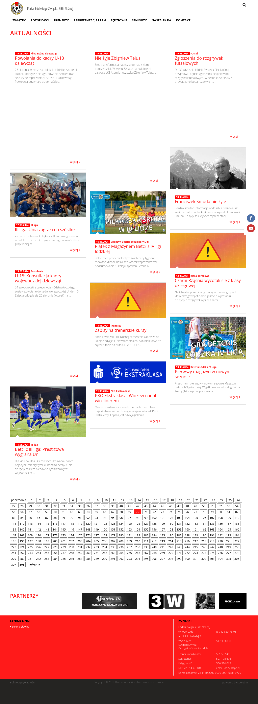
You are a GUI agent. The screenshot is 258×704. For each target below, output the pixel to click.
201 (63, 541)
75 (179, 512)
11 (114, 500)
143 (46, 529)
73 (162, 512)
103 (179, 518)
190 (203, 535)
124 (121, 523)
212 (154, 541)
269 (162, 553)
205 (96, 541)
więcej (74, 161)
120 (88, 523)
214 (170, 541)
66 (104, 512)
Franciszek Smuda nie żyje (200, 201)
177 (96, 535)
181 (129, 535)
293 (129, 559)
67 (112, 512)
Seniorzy (139, 20)
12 (122, 500)
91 (79, 518)
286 (71, 559)
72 (154, 512)
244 (187, 547)
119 (79, 523)
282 (38, 559)
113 (30, 523)
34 (71, 506)
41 (129, 506)
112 (22, 523)
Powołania (36, 345)
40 (121, 506)
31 (46, 506)
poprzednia (18, 500)
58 (38, 512)
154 (137, 529)
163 (212, 529)
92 (88, 518)
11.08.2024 (102, 391)
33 (63, 506)
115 (46, 523)
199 (46, 541)
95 (112, 518)
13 (130, 500)
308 (22, 564)
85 (30, 518)
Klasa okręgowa (199, 276)
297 (162, 559)
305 (228, 559)
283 (46, 559)
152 (121, 529)
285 (63, 559)
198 (38, 541)
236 (121, 547)
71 (146, 512)
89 (63, 518)
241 (162, 547)
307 (13, 564)
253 (30, 553)
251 (13, 553)
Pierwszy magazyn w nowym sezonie (203, 374)
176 (88, 535)
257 (63, 553)
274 (203, 553)
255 (46, 553)
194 (236, 535)
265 (129, 553)
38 (104, 506)
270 (170, 553)
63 (79, 512)
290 (104, 559)
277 (228, 553)
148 (88, 529)
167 (13, 535)
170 (38, 535)
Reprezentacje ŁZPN (90, 20)
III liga (34, 225)
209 (129, 541)
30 (38, 506)
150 (104, 529)
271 (179, 553)
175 (79, 535)
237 (129, 547)
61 (63, 512)
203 (79, 541)
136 (220, 523)
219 (212, 541)
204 (88, 541)
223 (13, 547)
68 (121, 512)
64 (88, 512)
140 (22, 529)
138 (236, 523)
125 (129, 523)
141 (30, 529)
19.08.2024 (22, 128)
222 (236, 541)
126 (137, 523)
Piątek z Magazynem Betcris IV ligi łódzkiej (128, 248)
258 (71, 553)
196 (22, 541)
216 (187, 541)
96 (121, 518)
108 (220, 518)
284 (55, 559)
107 (212, 518)
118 (71, 523)
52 (220, 506)
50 (203, 506)
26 (238, 500)
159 (179, 529)
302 (203, 559)
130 (170, 523)
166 (236, 529)
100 (154, 518)
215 (179, 541)
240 (154, 547)
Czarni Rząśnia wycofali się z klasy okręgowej (208, 283)
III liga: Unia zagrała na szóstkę (45, 229)
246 (203, 547)
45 (162, 506)
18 (172, 500)
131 (179, 523)
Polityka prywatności (22, 682)
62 (71, 512)
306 (236, 559)
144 (55, 529)
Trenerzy (61, 20)
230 (71, 547)
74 (170, 512)
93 (96, 518)
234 (104, 547)
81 (228, 512)
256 (55, 553)
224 (22, 547)
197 (30, 541)
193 (228, 535)
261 (96, 553)
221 (228, 541)
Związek (19, 20)
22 (205, 500)
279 (13, 559)
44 (154, 506)
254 (38, 553)
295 (146, 559)
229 (63, 547)
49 (195, 506)
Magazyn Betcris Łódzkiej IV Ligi (129, 241)
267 (146, 553)
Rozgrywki (40, 20)
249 (228, 547)
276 (220, 553)
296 (154, 559)
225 (30, 547)
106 (203, 518)
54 (236, 506)
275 (212, 553)
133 (195, 523)
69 (129, 512)
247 (212, 547)
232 (88, 547)
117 (63, 523)
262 (104, 553)
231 (79, 547)
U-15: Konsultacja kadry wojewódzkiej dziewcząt (38, 352)
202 (71, 541)
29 (30, 506)
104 (187, 518)
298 (170, 559)
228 (55, 547)
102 (170, 518)
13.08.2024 (182, 276)
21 (197, 500)
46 (170, 506)
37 (96, 506)
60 (55, 512)
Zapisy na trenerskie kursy (121, 330)
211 (146, 541)
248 (220, 547)
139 (13, 529)
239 (146, 547)
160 (187, 529)
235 (112, 547)
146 (71, 529)
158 (170, 529)
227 (46, 547)
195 (13, 541)
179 (112, 535)
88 (55, 518)
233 (96, 547)
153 (129, 529)
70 (137, 512)
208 (121, 541)
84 (22, 518)
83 (13, 518)
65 (96, 512)
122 (104, 523)
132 (187, 523)
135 (212, 523)
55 (13, 512)
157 (162, 529)
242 (170, 547)
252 (22, 553)
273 (195, 553)
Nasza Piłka (161, 20)
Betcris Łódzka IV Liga (203, 367)
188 (187, 535)
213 (162, 541)
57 (30, 512)
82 (236, 512)
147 (79, 529)
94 (104, 518)
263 (112, 553)
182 (137, 535)
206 (104, 541)
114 (38, 523)
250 (236, 547)
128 (154, 523)
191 (212, 535)
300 (187, 559)
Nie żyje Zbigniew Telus (117, 160)
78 (203, 512)
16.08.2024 (102, 241)
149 (96, 529)
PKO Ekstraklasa (120, 391)
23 (213, 500)
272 (187, 553)
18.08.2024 (182, 197)
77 (195, 512)
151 (112, 529)
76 (187, 512)
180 (121, 535)
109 (228, 518)
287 (79, 559)
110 (236, 518)
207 (112, 541)
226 (38, 547)
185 (162, 535)
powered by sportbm (235, 682)
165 (228, 529)
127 (146, 523)
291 (112, 559)
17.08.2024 (22, 225)
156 (154, 529)
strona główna (20, 626)
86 (38, 518)
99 (146, 518)
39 (112, 506)
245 (195, 547)
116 (55, 523)
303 (212, 559)
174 (71, 535)
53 (228, 506)
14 (139, 500)
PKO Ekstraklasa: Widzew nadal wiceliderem (125, 398)
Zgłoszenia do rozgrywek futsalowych (199, 109)
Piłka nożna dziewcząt (43, 128)
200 (55, 541)
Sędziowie (119, 20)
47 (179, 506)
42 (137, 506)
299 (179, 559)
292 (121, 559)
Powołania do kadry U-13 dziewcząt (39, 135)
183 (146, 535)
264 (121, 553)
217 (195, 541)
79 (212, 512)
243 (179, 547)
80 (220, 512)
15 (147, 500)
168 (22, 535)
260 (88, 553)
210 (137, 541)
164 (220, 529)
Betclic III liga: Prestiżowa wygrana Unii (39, 451)
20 (188, 500)
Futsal (194, 102)
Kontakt (183, 20)
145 (63, 529)
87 (46, 518)
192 (220, 535)
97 (129, 518)
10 (106, 500)
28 (22, 506)
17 (163, 500)
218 (203, 541)
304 (220, 559)
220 (220, 541)
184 (154, 535)
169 (30, 535)
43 (146, 506)
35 (79, 506)
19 (180, 500)
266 (137, 553)
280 (22, 559)
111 (13, 523)
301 (195, 559)
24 (221, 500)
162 (203, 529)
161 (195, 529)
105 (195, 518)
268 (154, 553)
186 (170, 535)
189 (195, 535)
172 (55, 535)
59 (46, 512)
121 (96, 523)
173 (63, 535)
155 (146, 529)
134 (203, 523)
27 (13, 506)
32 (55, 506)
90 (71, 518)
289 (96, 559)
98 (137, 518)
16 (155, 500)
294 (137, 559)
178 (104, 535)
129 (162, 523)
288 (88, 559)
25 (230, 500)
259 (79, 553)
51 (212, 506)
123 (112, 523)
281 (30, 559)
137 (228, 523)
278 (236, 553)
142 (38, 529)
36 (88, 506)
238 (137, 547)
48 (187, 506)
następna (34, 564)
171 (46, 535)
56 (22, 512)
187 (179, 535)
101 (162, 518)
